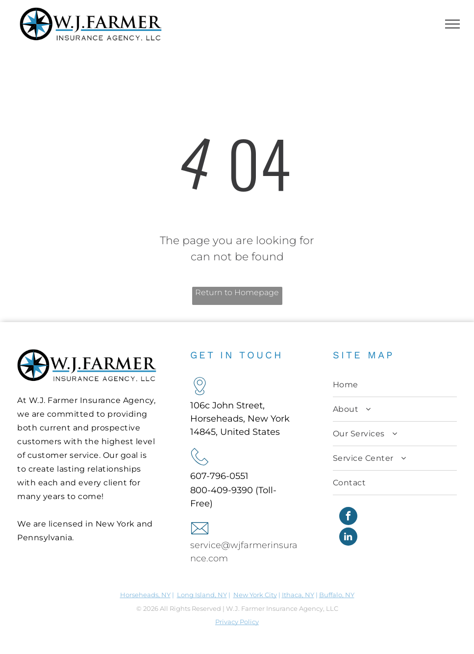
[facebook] (348, 517)
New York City (255, 595)
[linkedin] (348, 538)
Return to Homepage (237, 292)
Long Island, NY (202, 595)
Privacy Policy (237, 622)
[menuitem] (395, 385)
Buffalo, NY (336, 595)
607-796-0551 (219, 476)
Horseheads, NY (145, 595)
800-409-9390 (221, 490)
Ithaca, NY (298, 595)
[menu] (452, 24)
